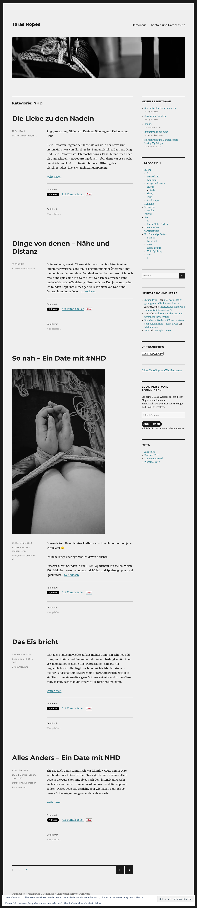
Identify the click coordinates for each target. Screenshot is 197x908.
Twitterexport (151, 231)
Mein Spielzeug (155, 251)
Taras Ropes (26, 24)
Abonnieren (151, 424)
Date (14, 555)
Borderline (17, 782)
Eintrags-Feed (151, 455)
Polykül (148, 214)
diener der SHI (151, 300)
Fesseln (22, 555)
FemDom (152, 180)
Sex (28, 547)
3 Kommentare (20, 667)
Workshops (153, 200)
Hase (149, 244)
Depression (30, 782)
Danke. (148, 124)
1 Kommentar (19, 787)
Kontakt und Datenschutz (168, 24)
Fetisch (31, 555)
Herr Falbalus (154, 248)
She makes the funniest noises (160, 108)
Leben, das (25, 135)
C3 (148, 173)
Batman (151, 237)
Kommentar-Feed (153, 458)
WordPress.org (152, 462)
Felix (146, 330)
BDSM (15, 135)
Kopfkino (149, 203)
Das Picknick (153, 176)
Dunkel (24, 775)
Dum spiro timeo (162, 330)
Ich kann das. (151, 327)
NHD (34, 135)
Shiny (150, 193)
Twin (23, 551)
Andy (152, 190)
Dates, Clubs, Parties (157, 224)
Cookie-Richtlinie (92, 903)
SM (13, 558)
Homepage (139, 24)
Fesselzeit (152, 241)
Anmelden (149, 451)
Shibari (16, 551)
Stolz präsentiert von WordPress (73, 894)
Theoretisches (28, 268)
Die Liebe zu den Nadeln (53, 118)
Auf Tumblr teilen (73, 194)
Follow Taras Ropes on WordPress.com (162, 370)
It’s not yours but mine (156, 132)
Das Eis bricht (35, 642)
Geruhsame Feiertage (155, 116)
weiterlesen (54, 176)
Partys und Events (156, 183)
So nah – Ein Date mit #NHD (59, 358)
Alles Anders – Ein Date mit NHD (66, 758)
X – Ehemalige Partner (156, 234)
